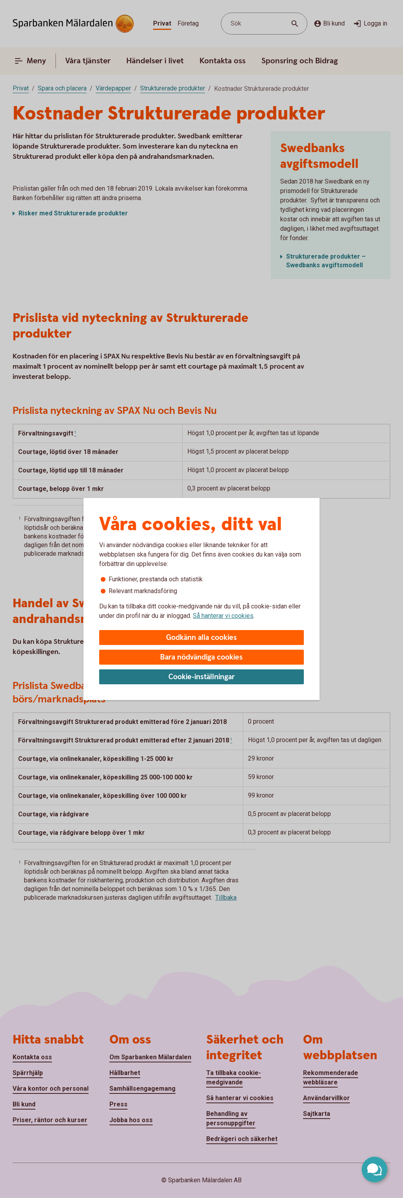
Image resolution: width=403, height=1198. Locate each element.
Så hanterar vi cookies (223, 615)
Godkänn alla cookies (201, 638)
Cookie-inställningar (201, 677)
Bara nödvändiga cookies (201, 657)
